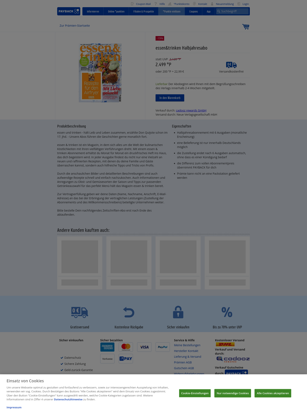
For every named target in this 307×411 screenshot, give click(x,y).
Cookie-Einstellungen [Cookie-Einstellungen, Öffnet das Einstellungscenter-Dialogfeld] (195, 396)
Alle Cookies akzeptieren (273, 396)
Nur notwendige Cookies (233, 396)
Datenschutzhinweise (68, 402)
